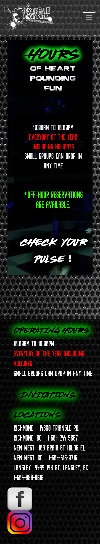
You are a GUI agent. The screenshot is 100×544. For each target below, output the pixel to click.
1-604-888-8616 (28, 477)
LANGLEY (22, 467)
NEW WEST (24, 448)
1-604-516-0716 (63, 457)
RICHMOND (24, 428)
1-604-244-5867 (63, 438)
